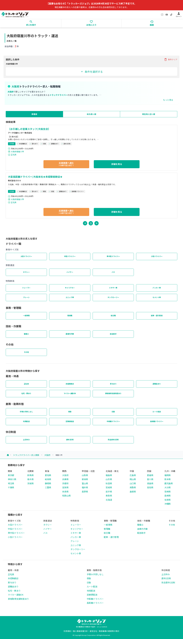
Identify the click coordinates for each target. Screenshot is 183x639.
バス (113, 272)
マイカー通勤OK (70, 393)
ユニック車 (70, 297)
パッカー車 (157, 288)
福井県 (85, 487)
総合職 (113, 315)
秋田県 (109, 483)
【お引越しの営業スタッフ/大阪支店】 (29, 129)
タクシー (26, 272)
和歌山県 (66, 495)
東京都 (11, 475)
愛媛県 (150, 475)
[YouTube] (167, 14)
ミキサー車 (113, 288)
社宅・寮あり (26, 393)
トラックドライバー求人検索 (26, 455)
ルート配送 (157, 411)
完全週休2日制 (113, 439)
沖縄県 (167, 503)
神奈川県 (12, 479)
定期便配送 (70, 421)
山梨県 (85, 475)
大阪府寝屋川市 (17, 151)
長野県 (85, 491)
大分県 (167, 487)
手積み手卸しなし (26, 411)
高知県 (150, 487)
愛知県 (48, 475)
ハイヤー (69, 272)
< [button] (85, 223)
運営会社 (93, 631)
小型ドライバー (157, 256)
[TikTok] (171, 14)
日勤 (113, 411)
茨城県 (30, 483)
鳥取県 (133, 487)
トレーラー (26, 288)
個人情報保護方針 (80, 631)
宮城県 (109, 487)
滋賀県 (65, 487)
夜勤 (69, 411)
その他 (26, 352)
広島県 (133, 475)
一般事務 (26, 315)
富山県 (85, 483)
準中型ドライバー (113, 256)
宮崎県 (167, 491)
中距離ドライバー (113, 421)
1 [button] (91, 223)
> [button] (96, 223)
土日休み (26, 439)
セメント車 (157, 297)
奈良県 (65, 491)
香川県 (150, 479)
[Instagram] (162, 14)
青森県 (109, 495)
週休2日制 (70, 439)
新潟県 (85, 479)
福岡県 (167, 475)
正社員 (13, 154)
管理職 (69, 315)
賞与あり (113, 384)
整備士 (26, 334)
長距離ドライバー (156, 421)
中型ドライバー (70, 256)
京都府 (65, 483)
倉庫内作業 (70, 334)
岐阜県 (48, 479)
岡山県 (133, 479)
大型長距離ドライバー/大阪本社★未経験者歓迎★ (35, 176)
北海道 (109, 499)
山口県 (133, 483)
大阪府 (47, 455)
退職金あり (157, 384)
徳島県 (150, 483)
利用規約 (67, 631)
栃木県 (30, 479)
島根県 (133, 491)
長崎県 (167, 495)
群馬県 (30, 475)
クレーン (26, 297)
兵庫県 (65, 479)
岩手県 (109, 491)
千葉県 (11, 487)
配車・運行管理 (157, 315)
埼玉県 (11, 483)
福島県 (109, 475)
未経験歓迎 (70, 384)
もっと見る (168, 99)
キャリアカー (70, 288)
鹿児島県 (168, 483)
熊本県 (167, 479)
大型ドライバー (26, 256)
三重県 (48, 487)
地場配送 (26, 421)
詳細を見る (116, 163)
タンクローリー (113, 297)
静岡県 (48, 483)
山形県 (109, 479)
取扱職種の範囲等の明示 (109, 631)
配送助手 (113, 334)
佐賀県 (167, 499)
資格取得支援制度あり (113, 393)
